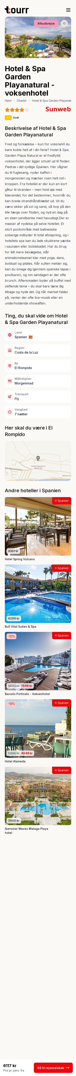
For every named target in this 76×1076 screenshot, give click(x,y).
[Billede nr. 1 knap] (31, 55)
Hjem (8, 100)
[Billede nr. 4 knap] (42, 55)
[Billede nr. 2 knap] (35, 55)
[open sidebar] (68, 10)
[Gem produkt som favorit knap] (64, 23)
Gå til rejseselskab (53, 1068)
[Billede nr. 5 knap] (46, 55)
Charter (22, 100)
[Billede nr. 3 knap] (38, 55)
